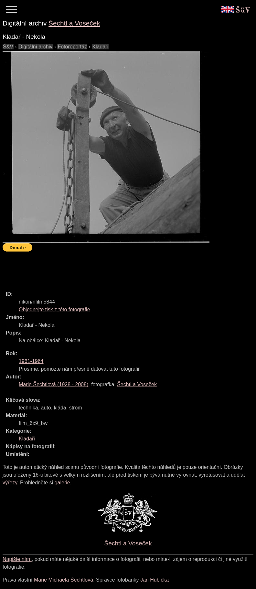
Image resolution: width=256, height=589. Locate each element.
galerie (62, 482)
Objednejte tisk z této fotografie (54, 309)
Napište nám (17, 559)
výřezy (10, 482)
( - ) (53, 384)
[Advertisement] (120, 268)
